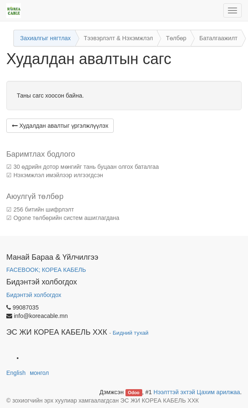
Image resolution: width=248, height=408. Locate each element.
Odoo (133, 392)
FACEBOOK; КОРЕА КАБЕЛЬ (46, 269)
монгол (39, 372)
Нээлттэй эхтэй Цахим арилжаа (197, 392)
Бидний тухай (131, 333)
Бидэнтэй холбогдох (33, 295)
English (16, 372)
